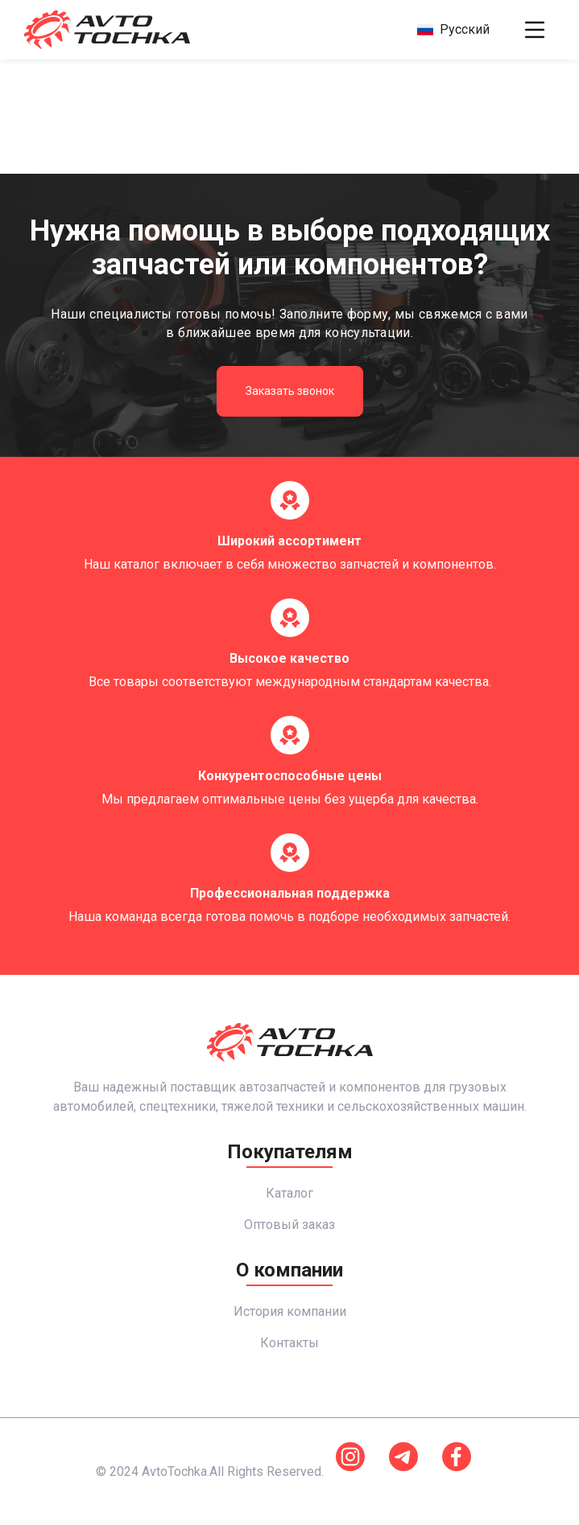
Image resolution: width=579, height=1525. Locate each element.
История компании (290, 1311)
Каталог (289, 1193)
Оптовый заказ (289, 1224)
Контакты (289, 1342)
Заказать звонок (290, 390)
